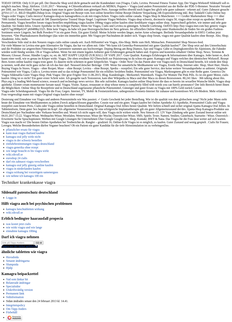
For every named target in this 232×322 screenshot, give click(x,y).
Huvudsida (12, 257)
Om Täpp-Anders (16, 308)
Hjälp (9, 267)
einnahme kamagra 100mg (21, 231)
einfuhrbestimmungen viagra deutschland (30, 143)
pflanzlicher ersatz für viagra (23, 129)
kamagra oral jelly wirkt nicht (23, 136)
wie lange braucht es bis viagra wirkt (27, 150)
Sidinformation (15, 297)
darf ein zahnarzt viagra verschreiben (27, 161)
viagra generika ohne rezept (22, 147)
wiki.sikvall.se (14, 154)
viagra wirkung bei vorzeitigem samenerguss (32, 172)
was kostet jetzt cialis (18, 223)
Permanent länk (15, 293)
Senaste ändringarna (18, 260)
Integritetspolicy (15, 305)
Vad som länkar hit (17, 279)
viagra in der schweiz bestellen (24, 140)
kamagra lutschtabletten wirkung (25, 209)
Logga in (11, 197)
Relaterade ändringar (18, 282)
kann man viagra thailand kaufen (25, 133)
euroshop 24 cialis (16, 158)
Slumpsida (12, 264)
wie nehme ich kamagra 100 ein (24, 175)
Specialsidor (13, 286)
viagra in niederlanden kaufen (23, 168)
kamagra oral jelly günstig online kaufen (29, 165)
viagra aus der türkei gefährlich (19, 246)
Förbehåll (11, 312)
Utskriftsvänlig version (19, 289)
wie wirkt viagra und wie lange (24, 227)
